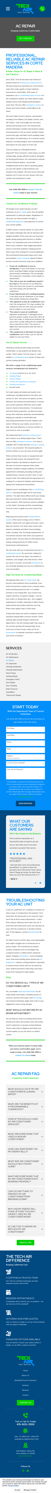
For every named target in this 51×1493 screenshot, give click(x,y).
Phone (9, 742)
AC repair (22, 212)
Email (9, 749)
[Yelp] (23, 1470)
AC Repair (13, 373)
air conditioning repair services (29, 95)
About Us (25, 1375)
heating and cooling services (31, 82)
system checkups (23, 258)
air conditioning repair (20, 357)
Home (25, 1370)
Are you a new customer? (16, 763)
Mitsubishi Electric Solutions (25, 1380)
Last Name (10, 735)
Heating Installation (17, 384)
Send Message (25, 803)
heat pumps (37, 998)
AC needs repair (30, 580)
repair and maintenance (27, 991)
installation (36, 563)
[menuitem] (25, 654)
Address (10, 756)
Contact (25, 1395)
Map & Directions (25, 1456)
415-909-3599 (25, 1424)
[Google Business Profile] (28, 1470)
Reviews (25, 1390)
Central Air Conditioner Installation (23, 381)
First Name (10, 728)
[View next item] (40, 883)
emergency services (33, 105)
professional (34, 932)
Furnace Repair (15, 379)
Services (25, 1385)
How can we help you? (15, 769)
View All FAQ (25, 1242)
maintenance (24, 956)
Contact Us (25, 1402)
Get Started (25, 38)
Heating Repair (15, 376)
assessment (10, 632)
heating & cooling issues (31, 435)
